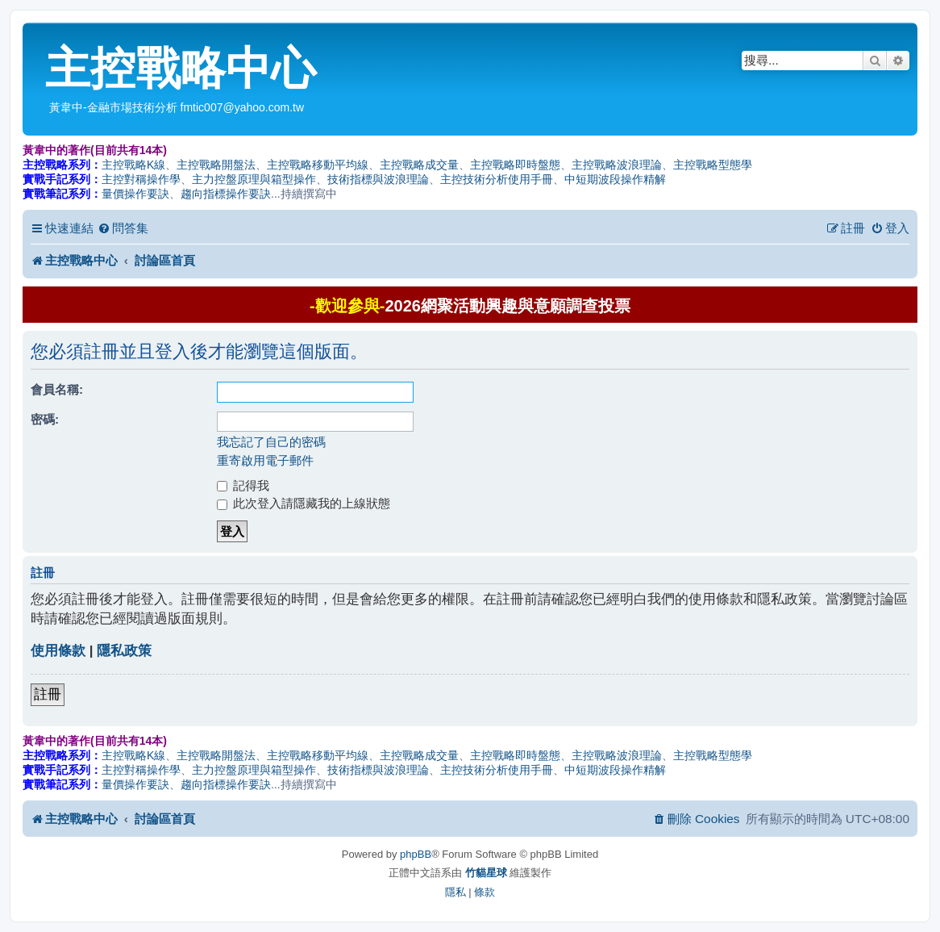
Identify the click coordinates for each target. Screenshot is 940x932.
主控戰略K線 (133, 164)
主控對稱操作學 (141, 179)
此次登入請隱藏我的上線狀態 (303, 503)
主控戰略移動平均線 (317, 164)
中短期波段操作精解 (615, 179)
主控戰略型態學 (712, 164)
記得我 (243, 485)
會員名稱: (57, 389)
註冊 (47, 694)
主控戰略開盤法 (216, 164)
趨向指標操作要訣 (226, 193)
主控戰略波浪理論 (617, 164)
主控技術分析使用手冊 (496, 179)
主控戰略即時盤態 (515, 164)
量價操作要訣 (135, 193)
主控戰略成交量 (419, 164)
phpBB (415, 854)
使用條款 (58, 650)
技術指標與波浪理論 (378, 179)
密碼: (45, 419)
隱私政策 (124, 650)
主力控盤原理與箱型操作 (254, 179)
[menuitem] (123, 228)
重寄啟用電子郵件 (265, 460)
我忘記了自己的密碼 (271, 442)
